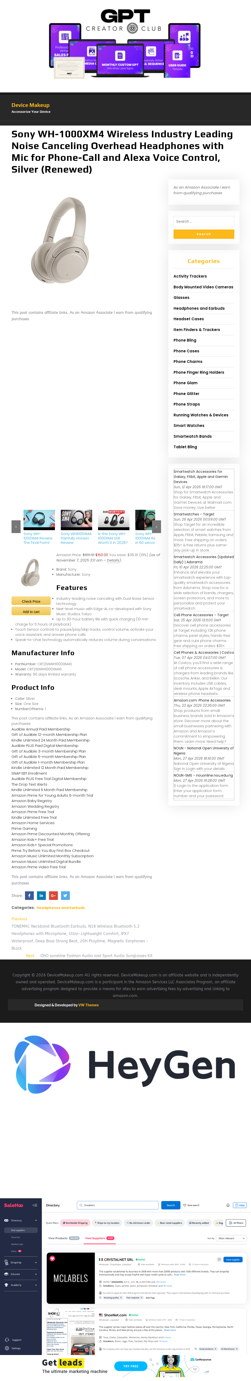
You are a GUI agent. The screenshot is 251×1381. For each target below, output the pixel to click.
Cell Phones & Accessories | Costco (204, 652)
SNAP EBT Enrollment (29, 773)
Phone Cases (186, 351)
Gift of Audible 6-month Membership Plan (49, 756)
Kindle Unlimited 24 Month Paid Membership (51, 740)
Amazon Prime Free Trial (33, 811)
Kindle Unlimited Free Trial (34, 817)
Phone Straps (187, 404)
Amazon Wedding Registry (35, 806)
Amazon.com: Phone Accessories (202, 700)
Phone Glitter (186, 393)
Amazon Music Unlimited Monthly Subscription (53, 855)
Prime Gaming (24, 828)
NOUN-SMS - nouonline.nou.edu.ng (203, 775)
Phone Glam (186, 382)
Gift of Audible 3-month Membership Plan (49, 751)
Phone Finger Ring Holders (199, 372)
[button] (125, 123)
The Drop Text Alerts (29, 784)
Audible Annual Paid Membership (41, 729)
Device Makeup (31, 105)
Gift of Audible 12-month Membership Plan (49, 734)
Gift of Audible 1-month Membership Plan (48, 762)
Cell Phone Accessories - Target (201, 615)
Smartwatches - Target (194, 514)
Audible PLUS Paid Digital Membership (45, 745)
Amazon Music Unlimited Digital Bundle (46, 861)
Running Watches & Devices (201, 415)
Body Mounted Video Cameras (203, 287)
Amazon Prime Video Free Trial (39, 867)
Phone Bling (185, 340)
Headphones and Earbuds (61, 907)
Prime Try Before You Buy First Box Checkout (51, 850)
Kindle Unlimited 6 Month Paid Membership (50, 789)
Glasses (181, 297)
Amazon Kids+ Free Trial (33, 839)
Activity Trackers (190, 276)
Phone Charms (188, 361)
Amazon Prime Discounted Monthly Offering (51, 833)
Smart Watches (189, 425)
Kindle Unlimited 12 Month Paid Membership (50, 767)
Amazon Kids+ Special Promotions (42, 844)
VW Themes (88, 1005)
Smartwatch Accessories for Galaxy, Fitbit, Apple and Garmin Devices (201, 476)
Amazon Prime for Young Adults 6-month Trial (52, 795)
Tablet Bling (185, 446)
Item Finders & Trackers (197, 329)
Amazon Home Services (33, 822)
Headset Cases (189, 318)
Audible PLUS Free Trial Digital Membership (49, 778)
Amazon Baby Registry (32, 800)
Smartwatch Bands (193, 436)
